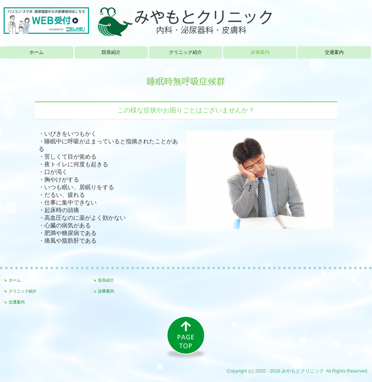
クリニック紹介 (185, 52)
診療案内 (260, 52)
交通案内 (334, 52)
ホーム (36, 52)
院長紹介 (111, 52)
